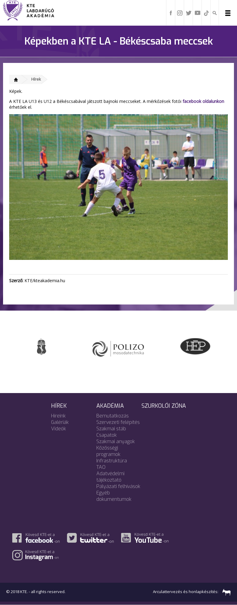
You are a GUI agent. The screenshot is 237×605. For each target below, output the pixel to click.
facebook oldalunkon (203, 101)
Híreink (58, 416)
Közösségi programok (108, 451)
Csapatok (106, 435)
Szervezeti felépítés (118, 422)
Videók (58, 428)
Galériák (60, 422)
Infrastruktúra (111, 460)
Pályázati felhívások (118, 486)
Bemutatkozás (112, 416)
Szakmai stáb (111, 428)
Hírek (36, 79)
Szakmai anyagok (115, 441)
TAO (101, 467)
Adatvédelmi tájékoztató (110, 476)
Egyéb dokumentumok (113, 496)
